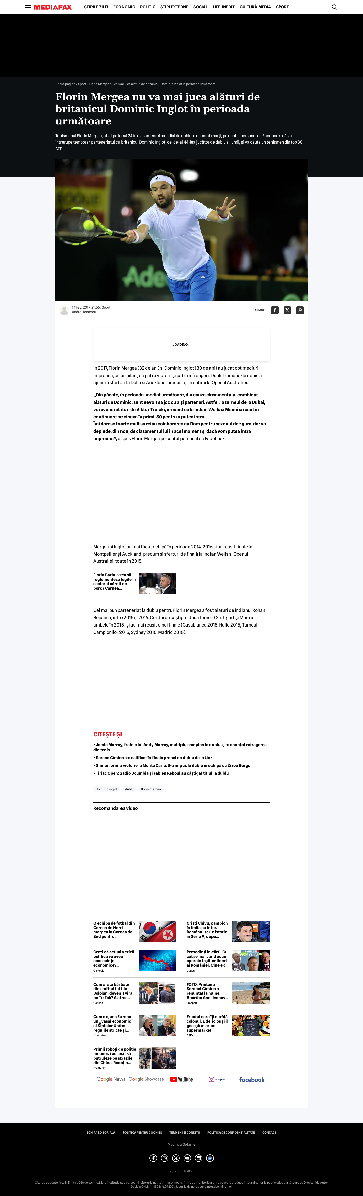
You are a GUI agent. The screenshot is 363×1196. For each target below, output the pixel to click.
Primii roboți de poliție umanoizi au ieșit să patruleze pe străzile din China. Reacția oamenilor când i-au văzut (114, 1056)
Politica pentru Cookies (142, 1132)
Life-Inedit (224, 7)
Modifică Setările (181, 1144)
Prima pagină (65, 84)
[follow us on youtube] (181, 1080)
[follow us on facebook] (252, 1080)
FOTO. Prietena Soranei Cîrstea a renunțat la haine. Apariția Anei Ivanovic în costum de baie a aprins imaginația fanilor (208, 991)
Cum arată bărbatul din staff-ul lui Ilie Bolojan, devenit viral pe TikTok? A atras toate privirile (113, 991)
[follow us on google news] (111, 1080)
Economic (124, 7)
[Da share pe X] (287, 310)
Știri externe (174, 7)
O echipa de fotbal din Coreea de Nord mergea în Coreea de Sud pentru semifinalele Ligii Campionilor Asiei (114, 930)
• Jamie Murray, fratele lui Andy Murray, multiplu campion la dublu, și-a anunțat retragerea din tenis (180, 747)
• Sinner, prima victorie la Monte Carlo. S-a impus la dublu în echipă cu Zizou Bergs (171, 765)
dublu (129, 789)
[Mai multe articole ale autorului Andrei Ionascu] (64, 310)
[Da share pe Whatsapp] (300, 310)
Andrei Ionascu (84, 312)
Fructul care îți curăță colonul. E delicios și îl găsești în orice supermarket (207, 1023)
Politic (147, 7)
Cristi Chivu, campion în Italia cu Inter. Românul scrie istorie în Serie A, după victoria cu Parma (207, 930)
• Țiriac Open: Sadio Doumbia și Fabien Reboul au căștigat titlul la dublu (161, 773)
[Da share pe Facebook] (275, 310)
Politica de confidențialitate (231, 1132)
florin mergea (151, 789)
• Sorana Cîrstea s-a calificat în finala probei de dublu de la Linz (153, 757)
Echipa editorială (101, 1132)
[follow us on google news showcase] (146, 1080)
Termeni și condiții (184, 1132)
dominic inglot (106, 789)
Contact (269, 1132)
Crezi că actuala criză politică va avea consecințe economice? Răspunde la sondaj (113, 958)
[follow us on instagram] (216, 1080)
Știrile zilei (96, 7)
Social (200, 7)
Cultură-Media (255, 7)
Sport (282, 7)
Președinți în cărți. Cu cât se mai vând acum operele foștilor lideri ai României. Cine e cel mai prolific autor (208, 958)
